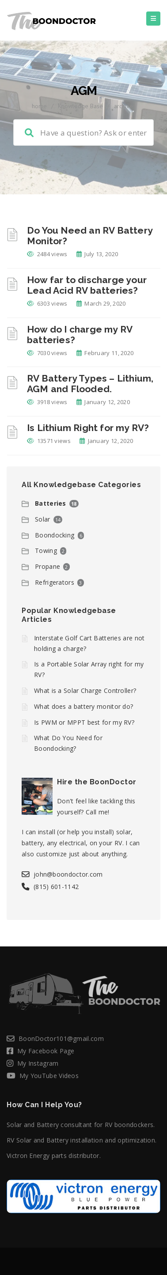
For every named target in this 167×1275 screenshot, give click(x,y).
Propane (47, 566)
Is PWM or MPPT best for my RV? (84, 722)
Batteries (50, 503)
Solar (42, 519)
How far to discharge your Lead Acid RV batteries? (87, 285)
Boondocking (54, 535)
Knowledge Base (80, 106)
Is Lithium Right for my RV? (88, 427)
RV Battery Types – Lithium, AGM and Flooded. (90, 383)
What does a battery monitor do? (83, 706)
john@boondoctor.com (68, 874)
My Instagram (38, 1063)
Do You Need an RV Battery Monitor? (89, 235)
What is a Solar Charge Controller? (85, 690)
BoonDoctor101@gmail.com (61, 1038)
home (39, 106)
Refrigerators (54, 582)
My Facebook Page (46, 1051)
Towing (46, 550)
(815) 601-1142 (56, 886)
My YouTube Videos (49, 1075)
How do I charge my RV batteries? (79, 334)
